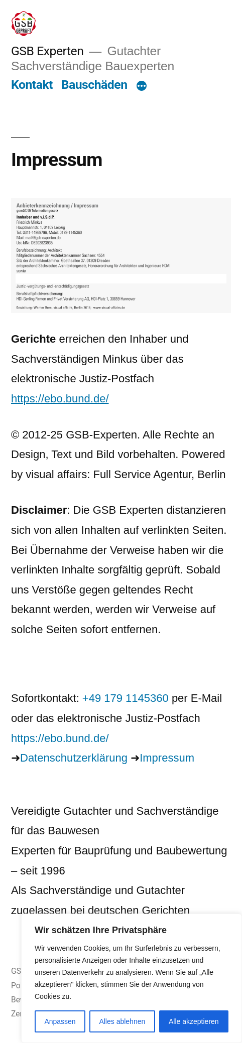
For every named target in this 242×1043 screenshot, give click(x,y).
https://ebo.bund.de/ (60, 398)
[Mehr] (142, 87)
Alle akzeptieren (194, 1021)
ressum (176, 758)
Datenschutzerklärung (74, 758)
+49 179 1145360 (125, 698)
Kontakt (32, 84)
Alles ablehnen (122, 1021)
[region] (131, 978)
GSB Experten (47, 51)
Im (146, 758)
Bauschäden (94, 84)
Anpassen (59, 1021)
